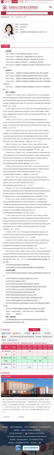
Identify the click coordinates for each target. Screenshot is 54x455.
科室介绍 (7, 417)
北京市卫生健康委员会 (31, 427)
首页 (12, 17)
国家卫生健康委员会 (16, 427)
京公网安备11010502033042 (35, 433)
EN (26, 2)
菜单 (50, 7)
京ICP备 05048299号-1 (16, 433)
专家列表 (21, 417)
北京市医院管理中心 (45, 427)
